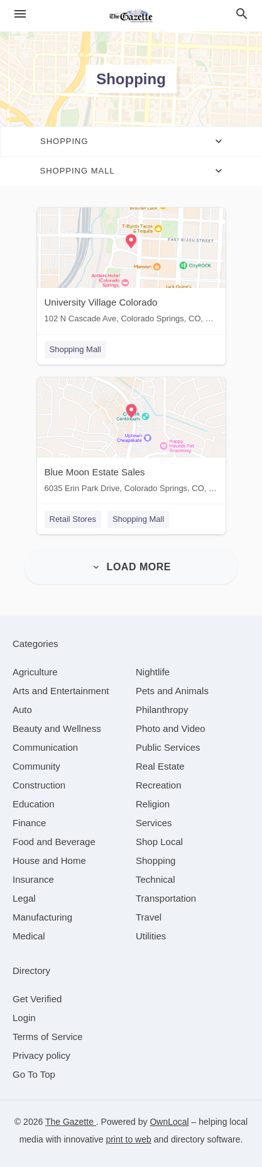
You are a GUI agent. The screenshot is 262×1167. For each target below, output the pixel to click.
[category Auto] (22, 709)
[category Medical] (29, 936)
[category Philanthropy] (162, 709)
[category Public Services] (168, 747)
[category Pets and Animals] (172, 690)
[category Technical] (155, 879)
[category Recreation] (159, 785)
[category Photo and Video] (170, 728)
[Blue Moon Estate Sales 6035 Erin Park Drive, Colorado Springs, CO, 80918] (131, 438)
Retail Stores (73, 519)
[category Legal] (24, 898)
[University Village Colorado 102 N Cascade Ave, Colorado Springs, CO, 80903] (131, 268)
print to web (128, 1139)
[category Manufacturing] (42, 917)
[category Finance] (29, 822)
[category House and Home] (49, 860)
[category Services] (154, 822)
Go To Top (34, 1074)
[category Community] (36, 766)
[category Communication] (45, 747)
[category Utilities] (151, 936)
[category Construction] (39, 785)
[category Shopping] (155, 860)
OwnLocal (169, 1122)
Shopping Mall (75, 349)
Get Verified (37, 998)
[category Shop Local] (159, 841)
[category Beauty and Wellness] (57, 728)
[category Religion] (153, 804)
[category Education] (34, 804)
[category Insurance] (33, 879)
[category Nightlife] (153, 671)
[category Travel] (148, 917)
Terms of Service (48, 1036)
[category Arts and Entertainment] (61, 690)
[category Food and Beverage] (54, 841)
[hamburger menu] (20, 14)
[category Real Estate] (160, 766)
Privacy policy (41, 1055)
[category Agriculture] (35, 671)
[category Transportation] (166, 898)
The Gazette (70, 1122)
